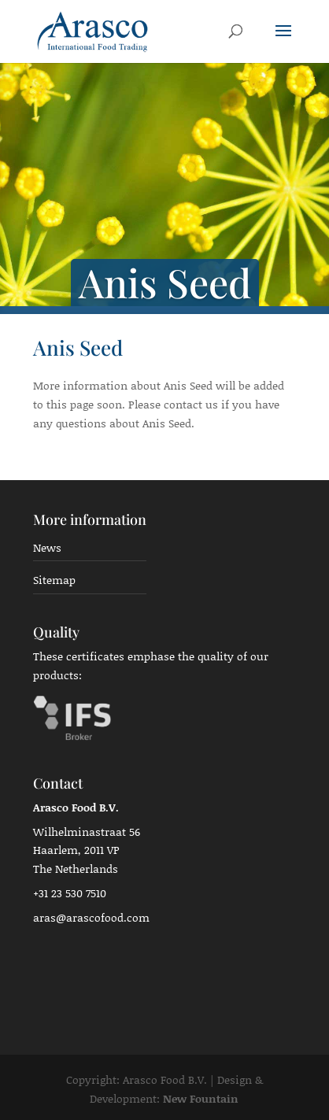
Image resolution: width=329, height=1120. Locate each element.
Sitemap (54, 579)
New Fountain (200, 1098)
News (47, 547)
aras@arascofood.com (91, 917)
